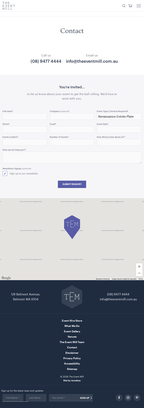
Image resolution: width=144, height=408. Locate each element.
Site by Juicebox (72, 380)
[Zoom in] (139, 266)
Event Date (103, 124)
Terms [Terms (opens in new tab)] (140, 279)
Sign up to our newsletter (24, 173)
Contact (72, 347)
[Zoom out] (139, 273)
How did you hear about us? (111, 137)
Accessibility (72, 363)
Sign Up (84, 398)
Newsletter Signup (12, 168)
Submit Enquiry (72, 184)
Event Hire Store (72, 320)
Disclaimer (72, 352)
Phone (6, 124)
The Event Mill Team (72, 342)
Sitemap (72, 368)
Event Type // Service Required (112, 111)
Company (54, 111)
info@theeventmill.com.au (92, 61)
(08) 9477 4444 (46, 61)
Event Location (10, 137)
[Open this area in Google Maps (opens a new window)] (6, 278)
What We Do (72, 325)
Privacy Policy (72, 358)
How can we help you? (14, 149)
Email (53, 124)
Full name (8, 111)
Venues (72, 336)
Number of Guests (59, 137)
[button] (72, 227)
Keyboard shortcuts (103, 279)
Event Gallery (72, 331)
